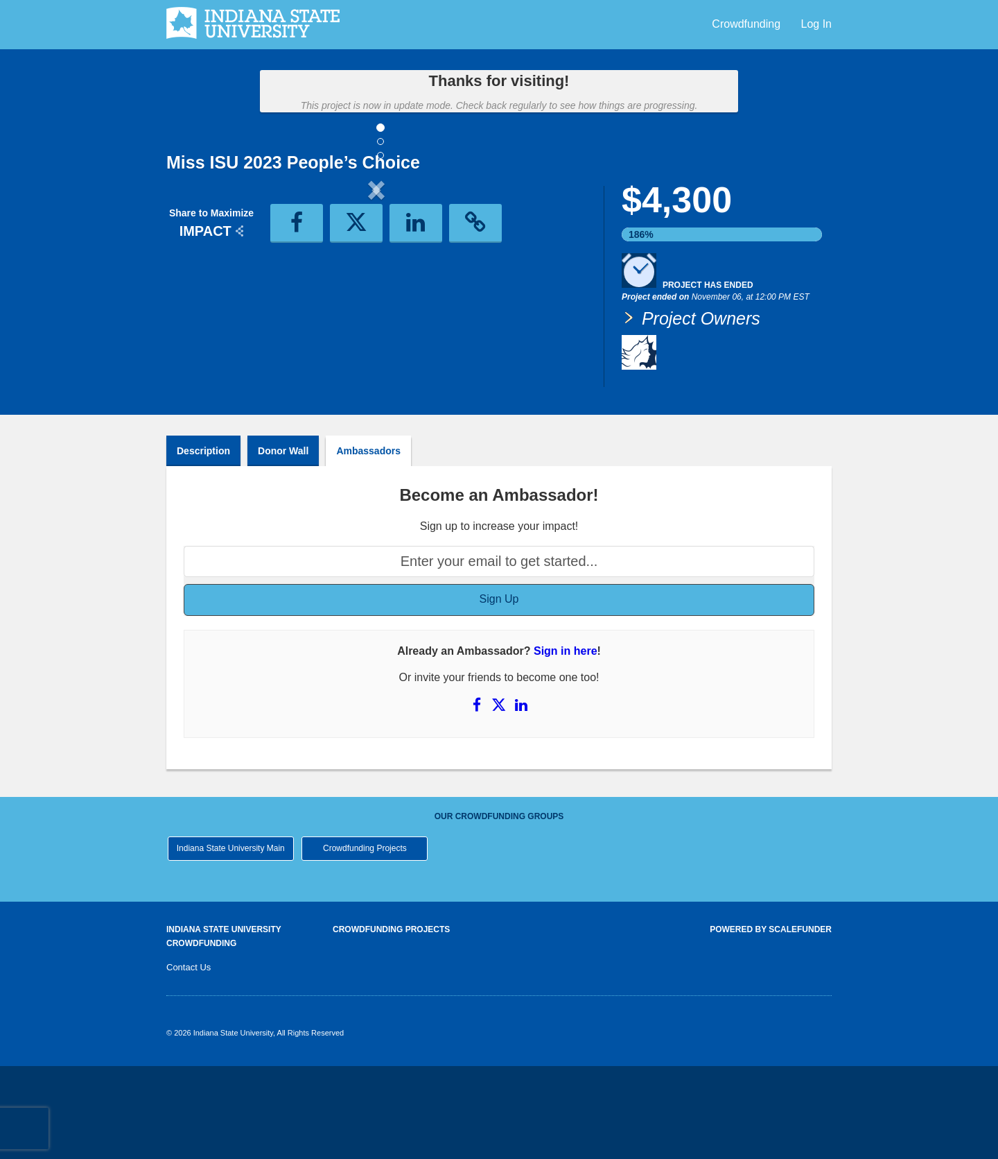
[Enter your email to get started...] (499, 654)
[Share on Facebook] (478, 797)
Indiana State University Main (231, 941)
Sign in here (565, 744)
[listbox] (376, 305)
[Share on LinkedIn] (520, 797)
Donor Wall (283, 543)
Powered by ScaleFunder (771, 1022)
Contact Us (188, 1060)
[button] (197, 304)
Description (203, 543)
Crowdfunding (747, 24)
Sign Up (499, 692)
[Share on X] (500, 797)
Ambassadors (368, 543)
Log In (816, 24)
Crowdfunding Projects (365, 941)
